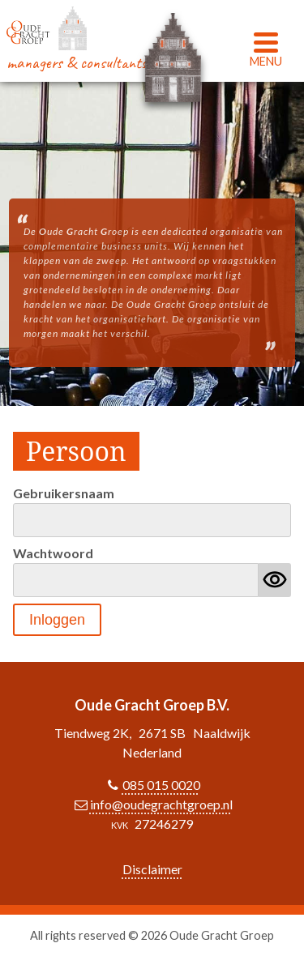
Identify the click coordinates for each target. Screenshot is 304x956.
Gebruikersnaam (63, 493)
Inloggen (57, 620)
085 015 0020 (161, 784)
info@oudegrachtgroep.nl (161, 804)
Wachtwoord (53, 553)
